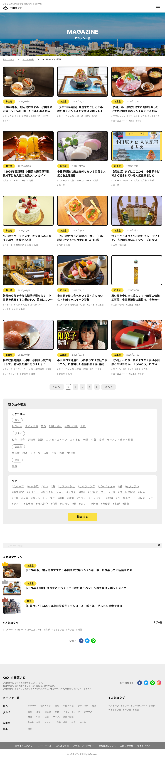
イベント (128, 180)
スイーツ (62, 116)
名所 (95, 116)
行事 (36, 245)
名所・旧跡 (45, 706)
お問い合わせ (126, 746)
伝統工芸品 (62, 722)
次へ (108, 387)
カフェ (47, 116)
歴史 (94, 706)
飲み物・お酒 (34, 722)
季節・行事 (83, 706)
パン (60, 245)
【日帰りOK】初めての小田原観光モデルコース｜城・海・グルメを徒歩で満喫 (73, 606)
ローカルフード (120, 121)
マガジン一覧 (28, 59)
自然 (57, 706)
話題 (57, 712)
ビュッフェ (58, 630)
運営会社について (107, 746)
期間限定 (19, 245)
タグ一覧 (158, 622)
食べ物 (83, 722)
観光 (29, 601)
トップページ (8, 59)
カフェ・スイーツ (71, 712)
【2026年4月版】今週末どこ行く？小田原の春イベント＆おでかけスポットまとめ (75, 588)
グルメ (6, 712)
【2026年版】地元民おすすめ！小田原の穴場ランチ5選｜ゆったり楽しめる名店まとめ (78, 570)
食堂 (47, 717)
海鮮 (132, 121)
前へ (56, 387)
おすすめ (88, 712)
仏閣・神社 (68, 706)
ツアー (7, 121)
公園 (49, 369)
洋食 (139, 121)
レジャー (32, 706)
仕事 (5, 729)
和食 (18, 116)
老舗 (30, 717)
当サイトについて (23, 746)
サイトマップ (143, 746)
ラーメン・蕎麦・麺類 (63, 717)
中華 (38, 717)
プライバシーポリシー (83, 746)
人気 (11, 116)
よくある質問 (62, 746)
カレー (19, 630)
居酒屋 (48, 712)
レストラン (35, 116)
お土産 (9, 101)
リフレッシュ (119, 116)
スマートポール (43, 746)
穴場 (25, 116)
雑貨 (88, 116)
